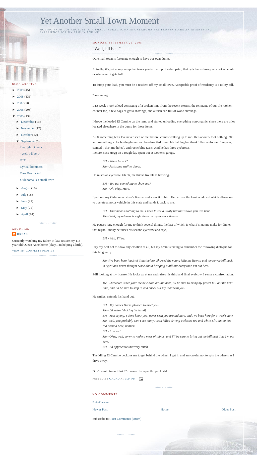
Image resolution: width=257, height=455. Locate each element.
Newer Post (99, 409)
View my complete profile (33, 250)
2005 (20, 116)
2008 (20, 96)
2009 (20, 90)
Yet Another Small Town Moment (99, 21)
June (24, 201)
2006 (20, 109)
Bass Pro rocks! (30, 173)
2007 (20, 103)
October (26, 135)
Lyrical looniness (31, 167)
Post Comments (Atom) (126, 419)
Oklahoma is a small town (37, 180)
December (28, 121)
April (25, 214)
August (26, 188)
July (24, 194)
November (28, 128)
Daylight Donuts (31, 147)
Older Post (228, 409)
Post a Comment (100, 402)
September (28, 141)
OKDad (22, 234)
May (24, 208)
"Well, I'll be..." (30, 153)
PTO (23, 160)
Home (165, 409)
